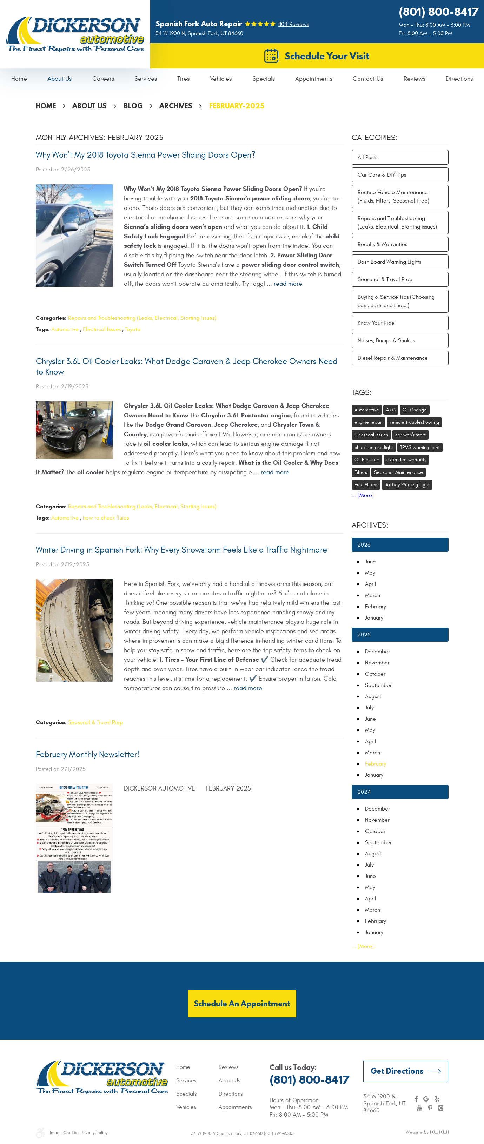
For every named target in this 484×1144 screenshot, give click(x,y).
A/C (391, 410)
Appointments (313, 78)
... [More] (363, 495)
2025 (364, 634)
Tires (183, 78)
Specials (263, 78)
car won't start (410, 435)
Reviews (414, 78)
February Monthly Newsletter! (87, 755)
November (377, 663)
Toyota (132, 329)
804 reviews (293, 24)
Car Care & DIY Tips (382, 175)
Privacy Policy (94, 1133)
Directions (459, 78)
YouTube (419, 1108)
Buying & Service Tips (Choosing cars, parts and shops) (396, 301)
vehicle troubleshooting (414, 422)
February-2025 (236, 106)
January (374, 618)
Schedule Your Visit (327, 55)
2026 (363, 545)
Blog (133, 106)
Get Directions (397, 1070)
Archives (175, 106)
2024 (364, 792)
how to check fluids (106, 518)
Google (426, 1099)
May (370, 573)
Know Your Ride (376, 323)
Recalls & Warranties (382, 244)
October (375, 674)
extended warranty (406, 460)
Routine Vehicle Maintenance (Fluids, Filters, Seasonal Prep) (393, 196)
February (375, 606)
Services (145, 78)
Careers (103, 78)
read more (288, 283)
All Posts (367, 157)
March (372, 595)
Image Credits (63, 1133)
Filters (360, 472)
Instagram (440, 1108)
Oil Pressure (366, 460)
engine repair (368, 422)
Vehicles (221, 78)
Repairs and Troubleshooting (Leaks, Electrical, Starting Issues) (142, 318)
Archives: (370, 525)
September (378, 685)
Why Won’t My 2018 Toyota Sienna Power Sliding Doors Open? (146, 155)
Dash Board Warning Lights (389, 262)
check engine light (373, 447)
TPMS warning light (420, 447)
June (370, 561)
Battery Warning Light (407, 485)
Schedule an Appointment (242, 1003)
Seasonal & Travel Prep (95, 722)
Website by (427, 1132)
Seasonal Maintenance (398, 472)
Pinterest (430, 1108)
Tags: (362, 392)
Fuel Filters (365, 485)
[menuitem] (19, 79)
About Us (59, 78)
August (373, 696)
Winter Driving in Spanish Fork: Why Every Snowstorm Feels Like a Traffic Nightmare (181, 550)
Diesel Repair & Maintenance (393, 358)
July (369, 708)
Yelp (436, 1099)
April (370, 584)
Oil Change (415, 410)
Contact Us (368, 78)
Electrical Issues (102, 329)
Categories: (375, 137)
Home (19, 78)
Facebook (416, 1099)
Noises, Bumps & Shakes (386, 340)
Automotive (65, 329)
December (377, 651)
